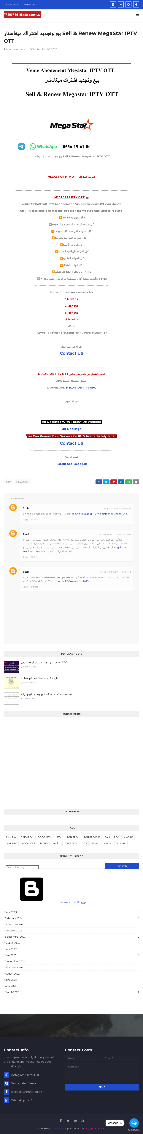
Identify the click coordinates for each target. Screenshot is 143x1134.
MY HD (44, 842)
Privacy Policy (11, 4)
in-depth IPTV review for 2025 (70, 580)
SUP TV (107, 842)
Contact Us (29, 4)
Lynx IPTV (11, 842)
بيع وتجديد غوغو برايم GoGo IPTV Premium (46, 693)
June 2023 (72, 948)
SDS (84, 842)
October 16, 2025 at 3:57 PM (115, 533)
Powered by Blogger (46, 901)
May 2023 (72, 954)
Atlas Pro (11, 836)
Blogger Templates (95, 1127)
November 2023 (72, 923)
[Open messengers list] (134, 1123)
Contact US (71, 353)
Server (95, 842)
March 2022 (72, 991)
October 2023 (72, 929)
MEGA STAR (22, 482)
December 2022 (72, 960)
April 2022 (72, 985)
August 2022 (72, 972)
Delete (34, 518)
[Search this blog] (22, 866)
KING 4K (128, 836)
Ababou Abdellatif (17, 49)
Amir (26, 507)
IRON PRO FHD (91, 836)
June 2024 (72, 911)
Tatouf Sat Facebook (71, 464)
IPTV (8, 482)
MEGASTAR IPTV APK (81, 387)
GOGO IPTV (44, 836)
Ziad (26, 533)
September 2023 (72, 935)
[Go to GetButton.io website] (134, 1130)
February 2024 (72, 917)
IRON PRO (72, 836)
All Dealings (71, 429)
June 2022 (72, 978)
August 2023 (72, 941)
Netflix (56, 842)
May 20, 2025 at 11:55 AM (117, 507)
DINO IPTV (26, 836)
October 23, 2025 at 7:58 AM (115, 571)
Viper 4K (120, 842)
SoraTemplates (59, 1127)
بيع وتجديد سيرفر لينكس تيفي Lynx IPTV (44, 661)
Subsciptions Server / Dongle (39, 677)
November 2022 (72, 966)
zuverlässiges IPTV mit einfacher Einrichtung (101, 512)
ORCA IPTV (70, 842)
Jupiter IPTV (111, 836)
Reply (25, 518)
